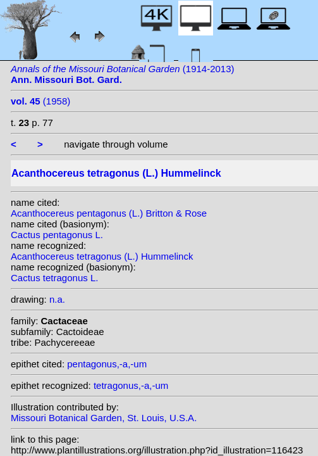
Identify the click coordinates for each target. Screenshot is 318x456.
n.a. (57, 299)
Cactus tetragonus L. (54, 277)
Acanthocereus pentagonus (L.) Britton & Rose (109, 213)
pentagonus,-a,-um (107, 363)
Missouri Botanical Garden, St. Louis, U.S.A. (104, 417)
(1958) (40, 101)
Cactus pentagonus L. (57, 234)
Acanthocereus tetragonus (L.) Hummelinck (102, 256)
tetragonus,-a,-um (131, 385)
